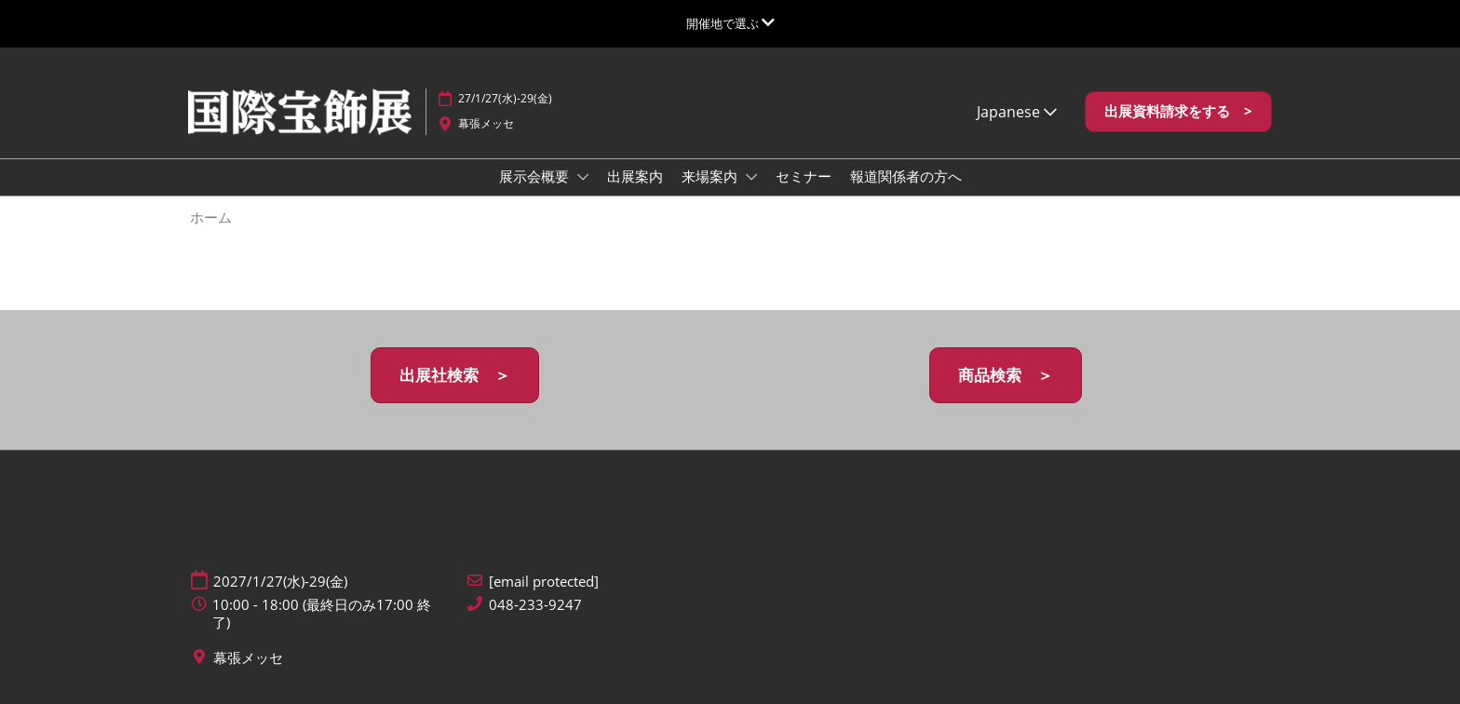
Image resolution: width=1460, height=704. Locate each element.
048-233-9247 (535, 605)
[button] (1178, 111)
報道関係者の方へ (906, 176)
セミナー (803, 176)
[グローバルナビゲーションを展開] (730, 23)
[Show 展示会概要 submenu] (582, 176)
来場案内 (711, 176)
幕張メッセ (486, 123)
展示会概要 (536, 176)
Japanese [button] (1017, 112)
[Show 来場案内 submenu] (751, 176)
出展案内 (635, 176)
